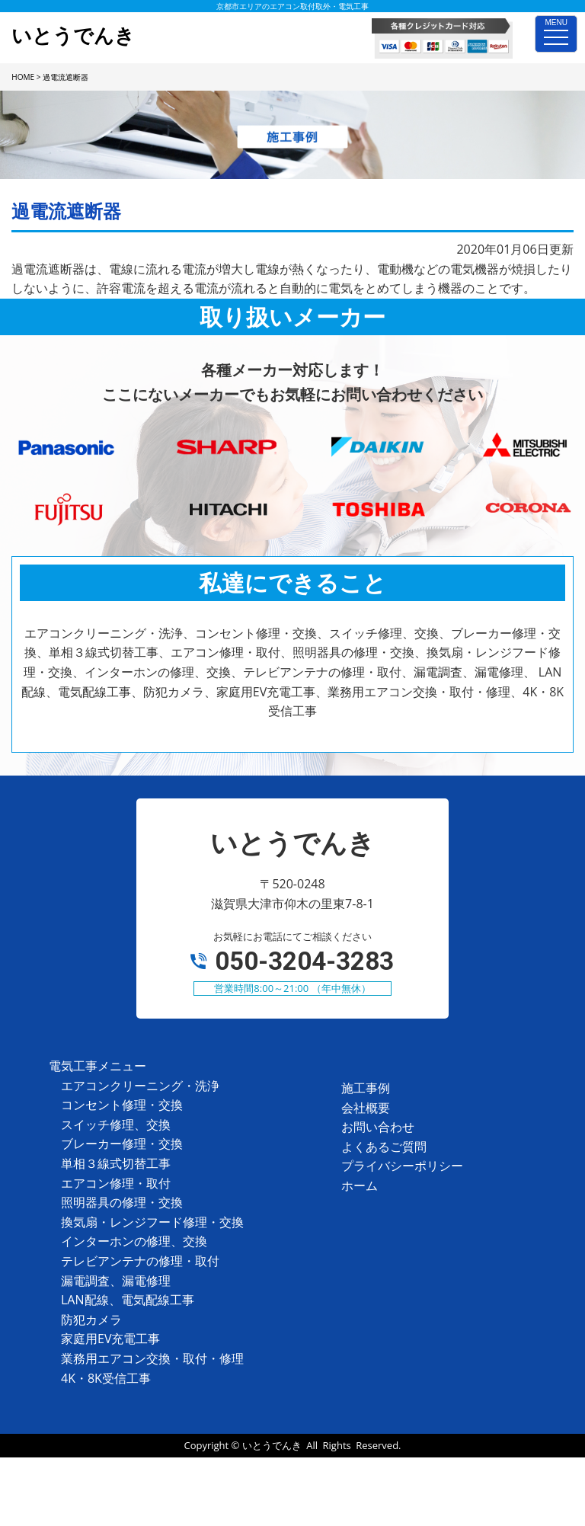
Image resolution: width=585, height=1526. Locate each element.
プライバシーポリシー (402, 1165)
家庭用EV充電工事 (110, 1338)
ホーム (359, 1185)
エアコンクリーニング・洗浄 (140, 1085)
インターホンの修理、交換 (134, 1241)
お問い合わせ (377, 1126)
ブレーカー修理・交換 (122, 1143)
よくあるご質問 (384, 1146)
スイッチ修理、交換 (116, 1124)
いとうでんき (272, 1445)
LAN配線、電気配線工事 (127, 1299)
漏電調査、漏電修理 (116, 1280)
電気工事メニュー (97, 1065)
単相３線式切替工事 (116, 1163)
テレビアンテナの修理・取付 (140, 1260)
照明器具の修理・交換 (122, 1202)
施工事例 (365, 1088)
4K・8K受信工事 (106, 1378)
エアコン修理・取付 (116, 1183)
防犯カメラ (91, 1319)
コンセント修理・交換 (122, 1104)
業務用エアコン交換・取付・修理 (152, 1358)
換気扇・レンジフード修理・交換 (152, 1222)
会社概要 (365, 1107)
